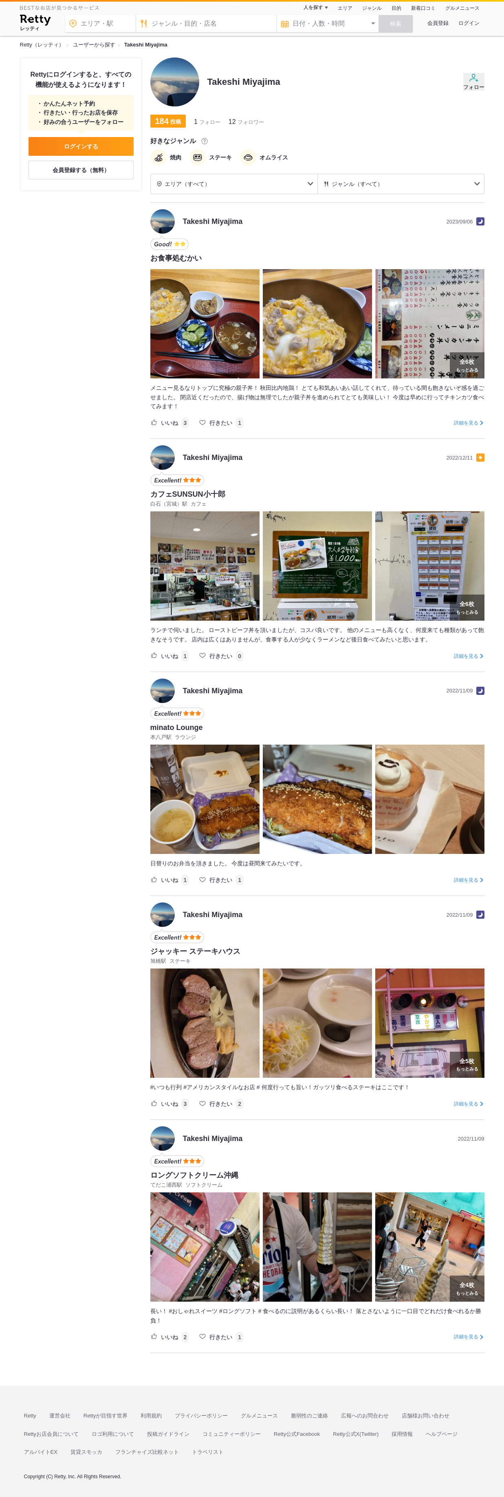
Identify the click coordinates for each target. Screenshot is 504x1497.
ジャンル (372, 8)
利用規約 (151, 1416)
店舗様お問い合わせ (425, 1416)
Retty (30, 1416)
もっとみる (467, 364)
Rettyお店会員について (51, 1434)
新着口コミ (423, 8)
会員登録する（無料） (81, 170)
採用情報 (402, 1434)
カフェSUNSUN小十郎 (187, 494)
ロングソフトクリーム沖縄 (194, 1175)
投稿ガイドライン (168, 1434)
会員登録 (438, 23)
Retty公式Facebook (297, 1434)
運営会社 (59, 1416)
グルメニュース (462, 8)
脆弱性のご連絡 (309, 1416)
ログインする (81, 146)
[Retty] (35, 21)
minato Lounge (176, 727)
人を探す (313, 7)
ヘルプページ (442, 1434)
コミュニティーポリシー (231, 1434)
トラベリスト (208, 1452)
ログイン (469, 23)
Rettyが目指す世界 (106, 1416)
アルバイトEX (40, 1452)
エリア (345, 8)
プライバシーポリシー (201, 1416)
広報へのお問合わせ (365, 1416)
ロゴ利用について (113, 1434)
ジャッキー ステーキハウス (195, 951)
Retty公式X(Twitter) (356, 1434)
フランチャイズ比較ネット (147, 1452)
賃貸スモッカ (86, 1452)
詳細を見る (466, 423)
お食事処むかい (176, 258)
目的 (396, 8)
